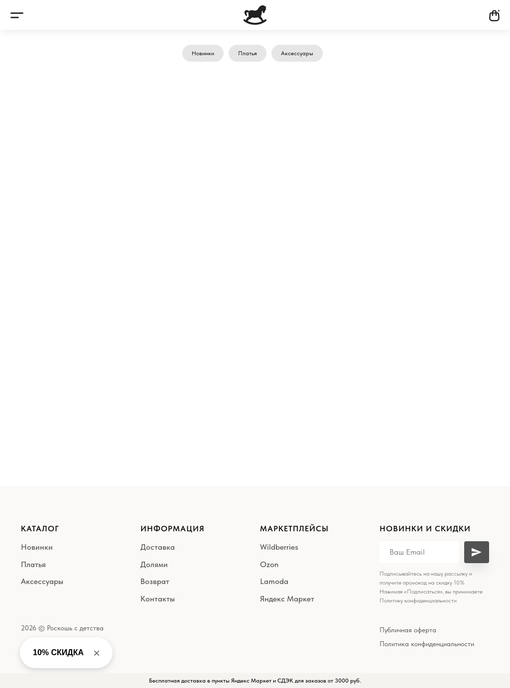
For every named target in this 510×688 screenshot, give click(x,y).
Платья (247, 53)
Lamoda (274, 581)
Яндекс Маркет (287, 598)
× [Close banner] (96, 653)
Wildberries (279, 547)
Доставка (157, 547)
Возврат (154, 581)
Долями (154, 564)
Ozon (269, 564)
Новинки (203, 53)
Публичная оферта (408, 630)
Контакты (157, 598)
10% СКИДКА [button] (58, 652)
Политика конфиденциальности (427, 644)
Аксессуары (297, 53)
